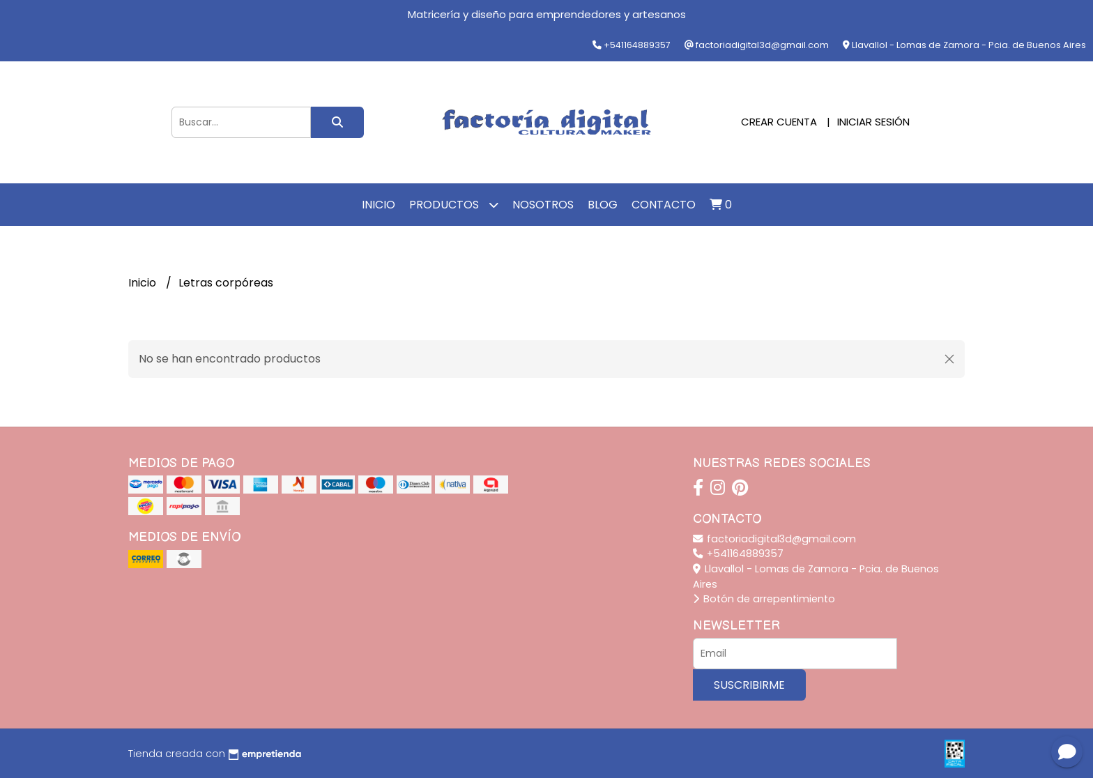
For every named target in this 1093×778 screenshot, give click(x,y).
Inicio (378, 205)
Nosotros (543, 205)
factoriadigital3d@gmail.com (774, 539)
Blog (603, 205)
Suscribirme (749, 685)
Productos (453, 204)
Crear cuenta (779, 121)
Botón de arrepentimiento (764, 599)
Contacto (664, 205)
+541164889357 (738, 553)
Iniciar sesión (873, 121)
